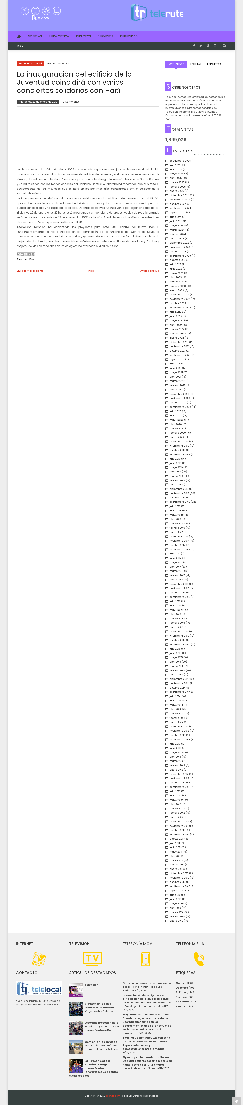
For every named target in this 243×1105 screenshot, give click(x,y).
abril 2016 (175, 614)
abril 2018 (175, 519)
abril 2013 (175, 757)
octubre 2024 (178, 204)
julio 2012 (175, 791)
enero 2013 (176, 769)
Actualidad (176, 64)
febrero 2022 (178, 333)
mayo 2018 (176, 515)
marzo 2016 (177, 618)
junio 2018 (175, 510)
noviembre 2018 (179, 493)
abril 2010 (175, 908)
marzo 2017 (176, 571)
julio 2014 (175, 696)
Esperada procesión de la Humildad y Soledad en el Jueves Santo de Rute (102, 1026)
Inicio (20, 45)
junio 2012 (175, 795)
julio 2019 (175, 459)
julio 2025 (175, 165)
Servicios (105, 36)
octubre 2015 (177, 640)
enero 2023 (177, 290)
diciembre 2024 (179, 195)
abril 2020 (176, 424)
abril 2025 (176, 178)
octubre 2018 (177, 497)
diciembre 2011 (179, 821)
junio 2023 (176, 269)
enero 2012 (176, 817)
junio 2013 (175, 748)
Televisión (91, 985)
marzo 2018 (177, 523)
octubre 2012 (177, 782)
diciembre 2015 (179, 631)
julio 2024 (175, 217)
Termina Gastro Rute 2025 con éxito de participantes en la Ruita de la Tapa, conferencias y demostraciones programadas (146, 1043)
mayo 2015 (176, 657)
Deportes (182, 988)
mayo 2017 (176, 562)
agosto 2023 (177, 260)
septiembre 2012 (180, 787)
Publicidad (129, 36)
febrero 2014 (177, 718)
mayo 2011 (176, 851)
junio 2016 (175, 605)
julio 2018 (175, 506)
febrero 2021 (177, 385)
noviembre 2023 (180, 247)
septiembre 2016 (180, 597)
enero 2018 (176, 532)
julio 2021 (175, 363)
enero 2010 (176, 921)
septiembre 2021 (180, 355)
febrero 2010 (177, 916)
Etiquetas (214, 64)
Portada (181, 997)
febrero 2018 (177, 528)
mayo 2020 (176, 420)
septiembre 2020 (180, 407)
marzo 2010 (177, 912)
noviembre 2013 (179, 731)
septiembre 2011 (179, 834)
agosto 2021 (177, 359)
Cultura (181, 983)
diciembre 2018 (179, 489)
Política (181, 992)
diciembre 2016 (179, 584)
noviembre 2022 (180, 299)
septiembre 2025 (180, 160)
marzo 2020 (177, 428)
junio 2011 (175, 847)
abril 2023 (176, 277)
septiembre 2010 (180, 886)
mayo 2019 (176, 467)
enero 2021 (176, 389)
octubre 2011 (177, 830)
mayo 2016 (176, 610)
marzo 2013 (177, 761)
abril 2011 (175, 856)
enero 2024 (177, 238)
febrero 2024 (178, 234)
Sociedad (182, 1001)
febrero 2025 (178, 187)
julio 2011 (175, 843)
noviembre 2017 (179, 541)
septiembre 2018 (180, 502)
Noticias (35, 36)
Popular (195, 64)
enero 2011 (176, 869)
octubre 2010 (177, 882)
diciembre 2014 (179, 679)
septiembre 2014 (180, 692)
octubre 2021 (177, 351)
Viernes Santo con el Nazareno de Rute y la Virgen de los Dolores (99, 1007)
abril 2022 (176, 325)
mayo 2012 (176, 800)
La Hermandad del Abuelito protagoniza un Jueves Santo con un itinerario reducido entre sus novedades (93, 1068)
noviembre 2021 (179, 346)
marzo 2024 (177, 230)
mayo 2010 (176, 903)
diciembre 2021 (179, 342)
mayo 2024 (177, 225)
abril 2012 (175, 804)
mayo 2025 (176, 173)
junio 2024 (176, 221)
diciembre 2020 (179, 394)
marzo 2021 (177, 381)
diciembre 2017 (179, 536)
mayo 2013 (176, 752)
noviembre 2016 (179, 588)
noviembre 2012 (179, 778)
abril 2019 (175, 471)
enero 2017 (176, 579)
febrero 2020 (178, 433)
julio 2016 (175, 601)
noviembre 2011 (179, 826)
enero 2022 (177, 338)
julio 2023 (175, 264)
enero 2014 (176, 722)
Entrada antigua (149, 271)
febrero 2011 (177, 864)
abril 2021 (175, 377)
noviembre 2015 (179, 636)
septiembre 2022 (180, 307)
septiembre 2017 (180, 549)
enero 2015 (176, 674)
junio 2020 (176, 415)
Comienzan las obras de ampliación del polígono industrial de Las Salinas (101, 1045)
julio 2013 (175, 743)
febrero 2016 (177, 623)
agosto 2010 (177, 890)
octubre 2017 (177, 545)
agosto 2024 (177, 212)
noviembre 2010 (179, 877)
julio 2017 (175, 553)
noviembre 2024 (180, 199)
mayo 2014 (176, 705)
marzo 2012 (177, 808)
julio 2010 (175, 895)
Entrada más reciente (30, 271)
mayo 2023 (176, 273)
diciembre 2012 (179, 774)
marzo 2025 (177, 182)
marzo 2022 (177, 329)
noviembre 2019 (179, 446)
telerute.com (113, 1095)
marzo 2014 (177, 713)
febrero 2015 (177, 670)
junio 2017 (175, 558)
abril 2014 (175, 709)
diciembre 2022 (179, 294)
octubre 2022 (178, 303)
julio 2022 (175, 312)
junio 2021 (175, 368)
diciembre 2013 (179, 726)
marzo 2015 (177, 666)
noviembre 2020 (180, 398)
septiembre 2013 (180, 739)
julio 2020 (175, 411)
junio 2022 (176, 316)
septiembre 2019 (180, 454)
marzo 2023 (177, 281)
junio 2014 (176, 700)
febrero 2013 (177, 765)
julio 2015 (175, 649)
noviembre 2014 (179, 683)
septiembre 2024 (180, 208)
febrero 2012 (177, 813)
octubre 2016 (177, 592)
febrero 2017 (177, 575)
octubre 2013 (177, 735)
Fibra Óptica (59, 36)
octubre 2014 (178, 687)
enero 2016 (176, 627)
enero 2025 (177, 191)
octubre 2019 (177, 450)
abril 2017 (175, 567)
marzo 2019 (177, 476)
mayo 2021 (176, 372)
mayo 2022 (176, 320)
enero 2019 (176, 484)
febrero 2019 (177, 480)
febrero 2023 (178, 286)
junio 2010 (175, 899)
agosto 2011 (177, 839)
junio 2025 (176, 169)
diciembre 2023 (179, 243)
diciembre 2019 (179, 441)
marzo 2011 (176, 860)
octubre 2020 (178, 402)
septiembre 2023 (180, 256)
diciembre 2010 (179, 873)
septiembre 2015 (180, 644)
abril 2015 (175, 661)
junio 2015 (175, 653)
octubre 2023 (178, 251)
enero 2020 (177, 437)
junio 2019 (175, 463)
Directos (83, 36)
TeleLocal (182, 1006)
